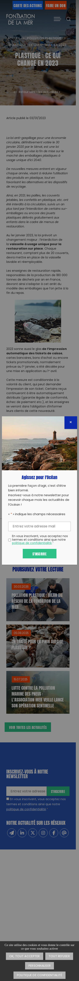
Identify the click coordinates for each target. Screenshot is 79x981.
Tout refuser (59, 956)
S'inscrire (39, 553)
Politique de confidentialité (39, 975)
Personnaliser (39, 966)
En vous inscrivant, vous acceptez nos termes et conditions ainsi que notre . (40, 540)
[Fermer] (70, 422)
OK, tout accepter (24, 956)
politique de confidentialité (32, 543)
